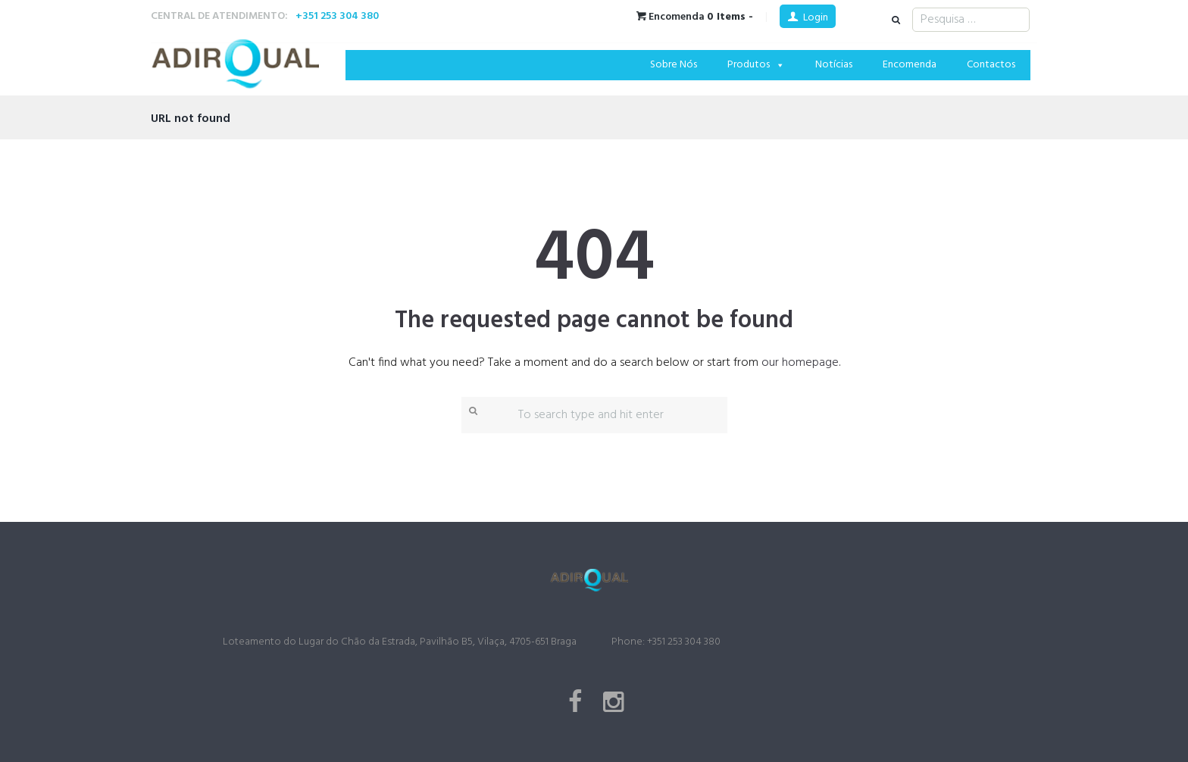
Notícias (833, 64)
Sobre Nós (673, 64)
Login (815, 18)
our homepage (800, 363)
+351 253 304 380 (337, 16)
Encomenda (909, 64)
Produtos (756, 64)
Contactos (991, 64)
